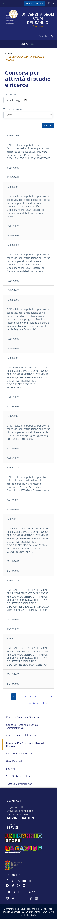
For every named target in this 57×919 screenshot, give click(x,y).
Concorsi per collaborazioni (22, 735)
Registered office (16, 807)
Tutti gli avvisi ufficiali (18, 776)
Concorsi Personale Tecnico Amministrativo (22, 726)
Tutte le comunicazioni (19, 784)
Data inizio (9, 94)
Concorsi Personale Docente (22, 717)
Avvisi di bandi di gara (19, 753)
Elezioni (10, 768)
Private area (33, 3)
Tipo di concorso (13, 109)
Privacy (11, 824)
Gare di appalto (15, 761)
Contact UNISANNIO (17, 814)
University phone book (20, 810)
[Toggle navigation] (3, 3)
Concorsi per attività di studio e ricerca (25, 58)
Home (8, 53)
